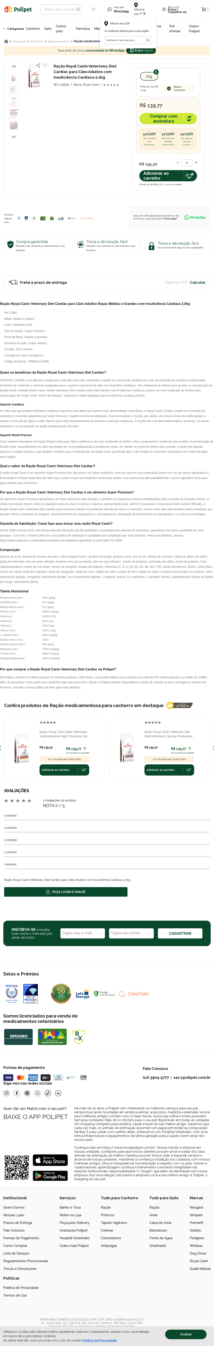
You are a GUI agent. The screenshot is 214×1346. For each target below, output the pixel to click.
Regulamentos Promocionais (25, 1261)
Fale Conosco (14, 1230)
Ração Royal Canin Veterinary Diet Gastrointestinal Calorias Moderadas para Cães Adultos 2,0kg (168, 734)
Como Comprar (15, 1246)
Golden (195, 1230)
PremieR (196, 1223)
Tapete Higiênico (114, 1223)
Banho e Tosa (70, 1207)
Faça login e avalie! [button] (66, 892)
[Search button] (78, 9)
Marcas (99, 29)
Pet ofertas (174, 28)
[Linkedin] (58, 1093)
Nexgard (196, 1207)
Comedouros (111, 1238)
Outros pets (61, 28)
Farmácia (83, 29)
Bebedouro (158, 1230)
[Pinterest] (27, 1093)
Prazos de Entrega (17, 1223)
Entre (172, 9)
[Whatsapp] (37, 1093)
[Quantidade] (187, 162)
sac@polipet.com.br (192, 1077)
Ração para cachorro (59, 41)
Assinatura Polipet (74, 1230)
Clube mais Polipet (74, 1246)
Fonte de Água (160, 1238)
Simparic (196, 1215)
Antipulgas (109, 1246)
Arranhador (157, 1246)
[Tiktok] (48, 1093)
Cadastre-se (177, 12)
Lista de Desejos (16, 1253)
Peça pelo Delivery (74, 1223)
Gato (48, 29)
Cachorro (33, 29)
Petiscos (107, 1215)
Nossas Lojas (13, 1215)
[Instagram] (6, 1093)
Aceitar (186, 1334)
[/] (185, 1324)
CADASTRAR (180, 933)
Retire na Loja (70, 1215)
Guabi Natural (200, 1269)
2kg (149, 76)
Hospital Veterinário (75, 1238)
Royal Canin (199, 1261)
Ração (106, 1207)
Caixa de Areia (160, 1223)
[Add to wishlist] (45, 65)
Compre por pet (21, 41)
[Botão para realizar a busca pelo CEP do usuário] (148, 40)
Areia (153, 1215)
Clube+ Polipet (194, 28)
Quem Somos (14, 1207)
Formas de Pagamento (21, 1238)
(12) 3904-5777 (156, 1077)
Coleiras (107, 1230)
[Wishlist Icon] (93, 9)
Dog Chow (198, 1253)
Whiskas (196, 1246)
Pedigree (197, 1238)
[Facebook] (17, 1093)
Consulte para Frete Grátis (64, 759)
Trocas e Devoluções (20, 1269)
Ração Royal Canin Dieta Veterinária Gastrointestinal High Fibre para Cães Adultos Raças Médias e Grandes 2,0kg (64, 734)
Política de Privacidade (21, 1288)
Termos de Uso (15, 1295)
